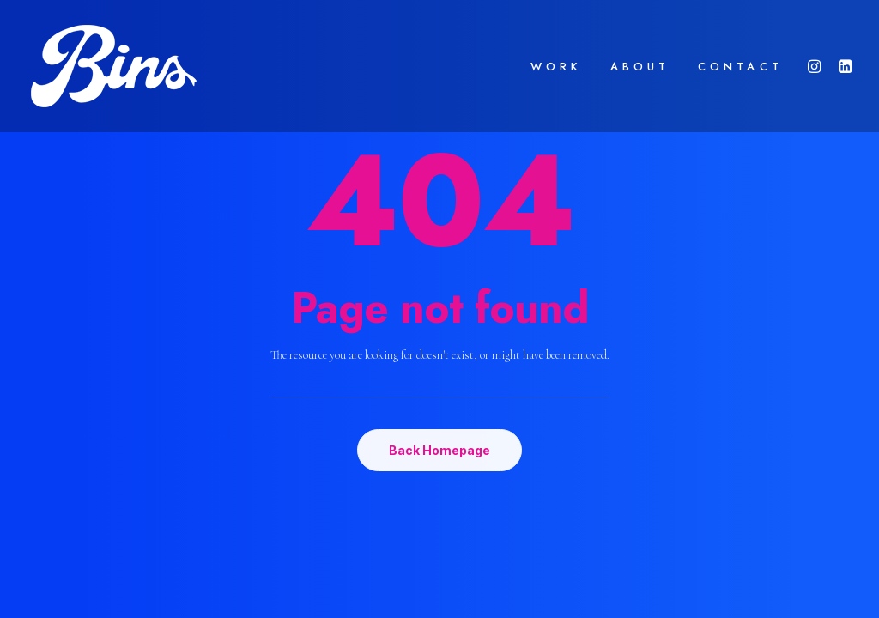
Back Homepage (439, 450)
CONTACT (740, 66)
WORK (556, 66)
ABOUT (640, 66)
